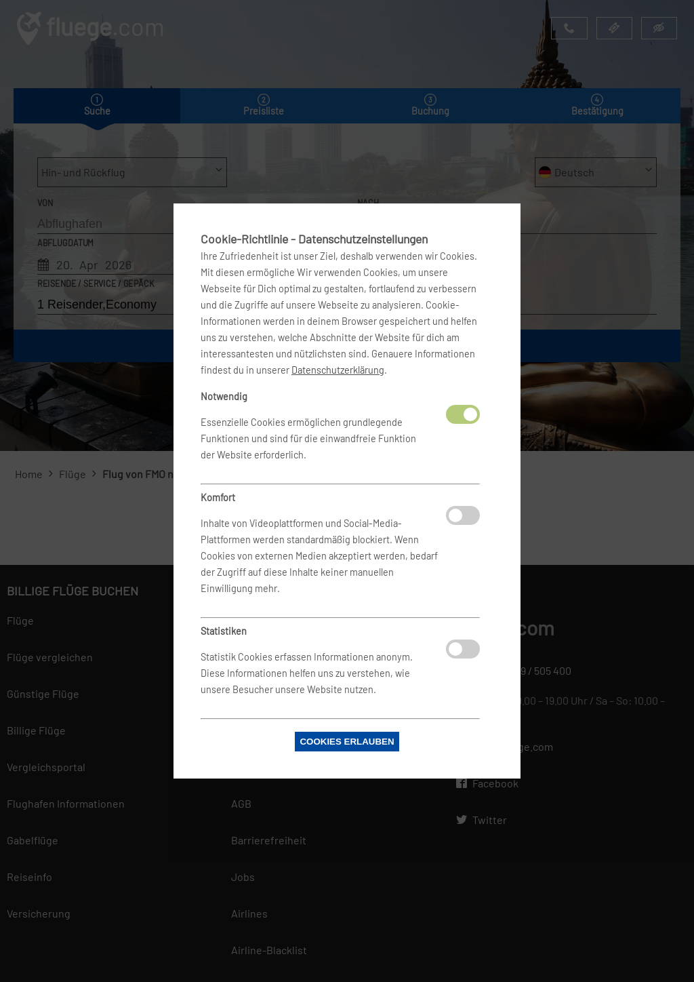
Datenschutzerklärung (337, 370)
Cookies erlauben (347, 741)
